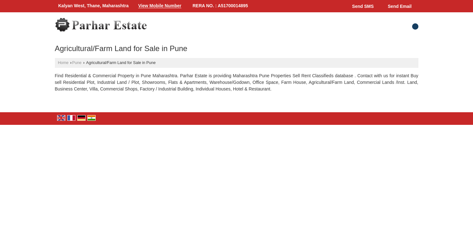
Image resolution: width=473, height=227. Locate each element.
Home (63, 63)
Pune (76, 63)
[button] (159, 6)
